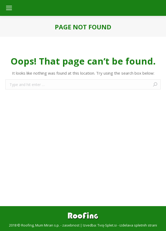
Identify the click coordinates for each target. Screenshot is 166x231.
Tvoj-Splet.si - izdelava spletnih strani (127, 225)
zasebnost (70, 225)
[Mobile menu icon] (9, 8)
